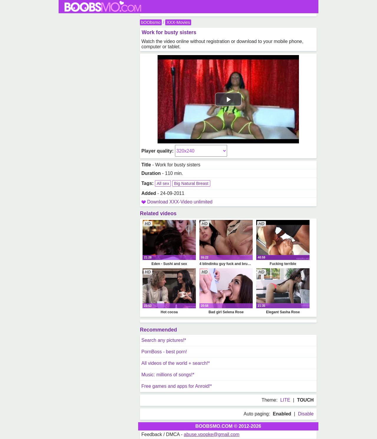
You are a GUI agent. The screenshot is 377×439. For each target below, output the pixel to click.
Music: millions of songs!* (167, 374)
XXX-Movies (178, 22)
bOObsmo (151, 22)
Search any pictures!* (163, 340)
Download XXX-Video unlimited (179, 201)
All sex (163, 183)
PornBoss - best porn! (164, 351)
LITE (285, 399)
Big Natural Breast (191, 183)
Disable (306, 413)
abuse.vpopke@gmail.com (211, 434)
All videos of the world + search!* (175, 363)
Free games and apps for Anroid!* (176, 386)
